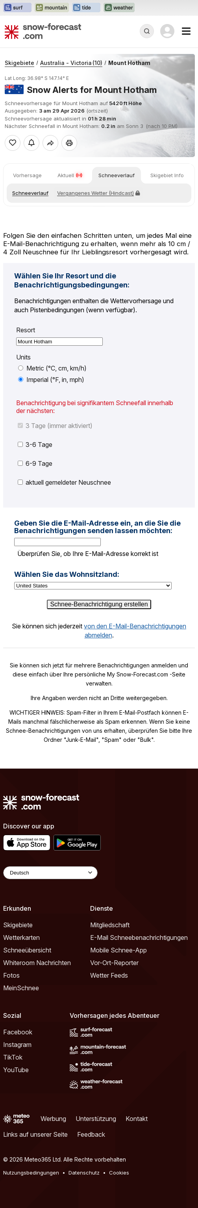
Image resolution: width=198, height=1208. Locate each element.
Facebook (17, 1032)
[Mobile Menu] (186, 31)
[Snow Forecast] (43, 31)
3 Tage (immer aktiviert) (55, 426)
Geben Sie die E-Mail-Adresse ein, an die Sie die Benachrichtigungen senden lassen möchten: (97, 527)
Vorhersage (27, 175)
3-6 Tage (35, 444)
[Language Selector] (50, 872)
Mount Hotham (129, 62)
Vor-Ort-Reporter (114, 963)
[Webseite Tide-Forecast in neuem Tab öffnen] (86, 8)
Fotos (11, 975)
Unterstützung (96, 1119)
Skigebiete (19, 62)
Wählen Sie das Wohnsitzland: (66, 574)
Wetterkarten (21, 937)
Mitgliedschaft (110, 925)
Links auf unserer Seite (35, 1134)
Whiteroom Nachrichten (37, 963)
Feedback (91, 1134)
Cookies (119, 1172)
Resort (25, 330)
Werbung (53, 1119)
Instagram (17, 1045)
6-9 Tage (35, 463)
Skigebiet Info (167, 175)
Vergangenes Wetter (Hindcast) (98, 193)
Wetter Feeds (109, 975)
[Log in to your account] (167, 31)
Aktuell (70, 175)
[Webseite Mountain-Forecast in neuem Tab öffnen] (52, 8)
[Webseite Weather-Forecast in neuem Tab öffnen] (119, 8)
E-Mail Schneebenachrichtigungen (139, 937)
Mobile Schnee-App (118, 950)
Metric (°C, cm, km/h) (52, 368)
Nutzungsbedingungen (31, 1172)
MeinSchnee (21, 988)
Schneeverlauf (116, 175)
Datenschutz (84, 1172)
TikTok (12, 1057)
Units (23, 357)
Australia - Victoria (71, 62)
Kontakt (137, 1119)
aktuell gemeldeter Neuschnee (64, 482)
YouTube (16, 1070)
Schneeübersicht (27, 950)
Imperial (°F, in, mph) (51, 380)
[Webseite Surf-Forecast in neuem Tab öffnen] (17, 8)
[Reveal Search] (147, 31)
